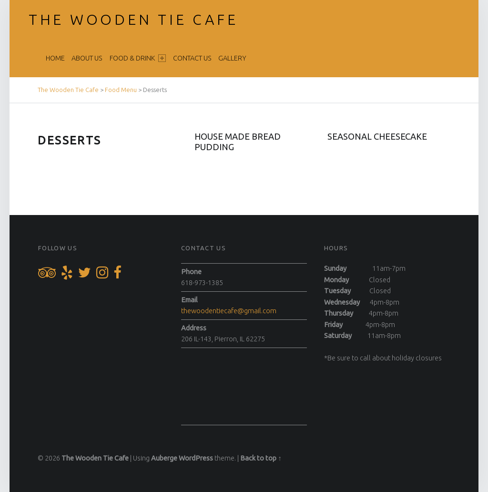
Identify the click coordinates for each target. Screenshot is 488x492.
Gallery (232, 58)
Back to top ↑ (260, 458)
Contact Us (192, 58)
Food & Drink (138, 58)
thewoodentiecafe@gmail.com (228, 311)
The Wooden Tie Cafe (133, 19)
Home (55, 58)
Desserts (69, 140)
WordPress (196, 458)
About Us (86, 58)
